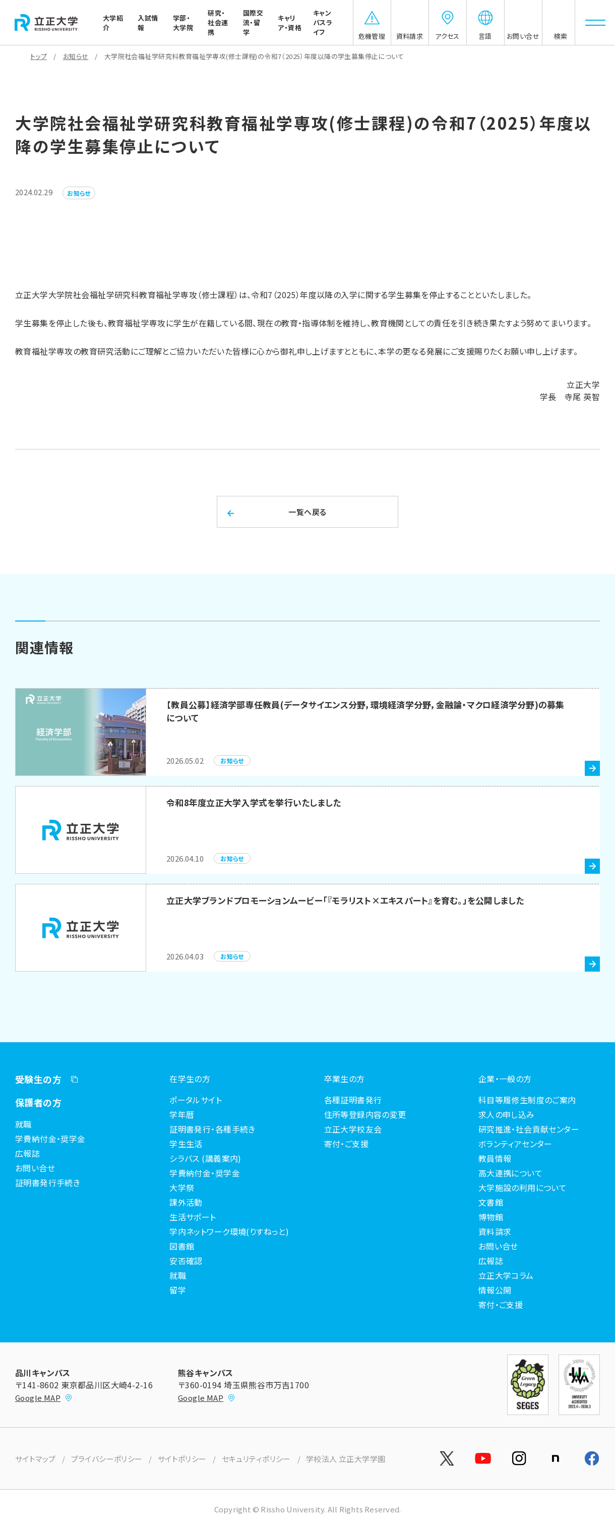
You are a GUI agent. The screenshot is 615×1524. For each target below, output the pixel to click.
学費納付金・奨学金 (50, 1139)
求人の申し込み (506, 1114)
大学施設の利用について (522, 1187)
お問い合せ (35, 1168)
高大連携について (510, 1173)
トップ (38, 56)
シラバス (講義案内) (205, 1158)
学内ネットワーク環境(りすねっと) (229, 1231)
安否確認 (186, 1261)
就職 (23, 1124)
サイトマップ (35, 1458)
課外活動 (186, 1202)
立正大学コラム (506, 1275)
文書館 (490, 1202)
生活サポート (192, 1217)
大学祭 (181, 1187)
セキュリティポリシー (256, 1458)
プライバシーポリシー (107, 1458)
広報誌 (27, 1153)
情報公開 (495, 1290)
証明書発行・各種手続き (212, 1129)
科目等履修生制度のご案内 (527, 1100)
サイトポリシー (182, 1458)
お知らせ (76, 56)
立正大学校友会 (353, 1129)
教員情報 (495, 1158)
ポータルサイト (195, 1100)
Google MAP (44, 1397)
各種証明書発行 (353, 1100)
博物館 (490, 1217)
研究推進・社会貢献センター (528, 1129)
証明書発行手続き (47, 1182)
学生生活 (186, 1144)
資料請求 (495, 1231)
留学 (177, 1290)
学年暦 (181, 1114)
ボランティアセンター (515, 1144)
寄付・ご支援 (346, 1144)
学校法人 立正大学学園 (346, 1458)
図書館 (181, 1246)
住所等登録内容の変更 (365, 1114)
